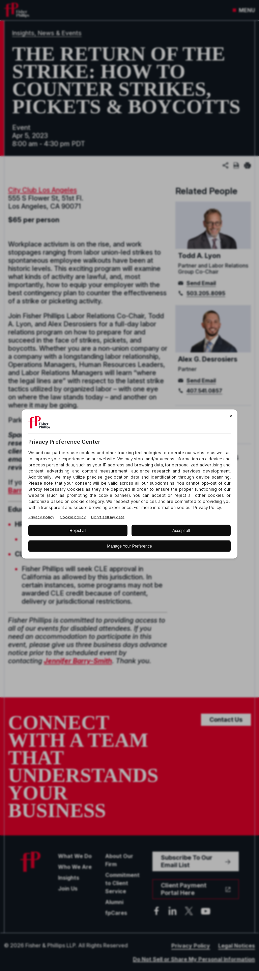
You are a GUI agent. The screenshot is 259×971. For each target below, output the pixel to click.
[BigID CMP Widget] (129, 485)
